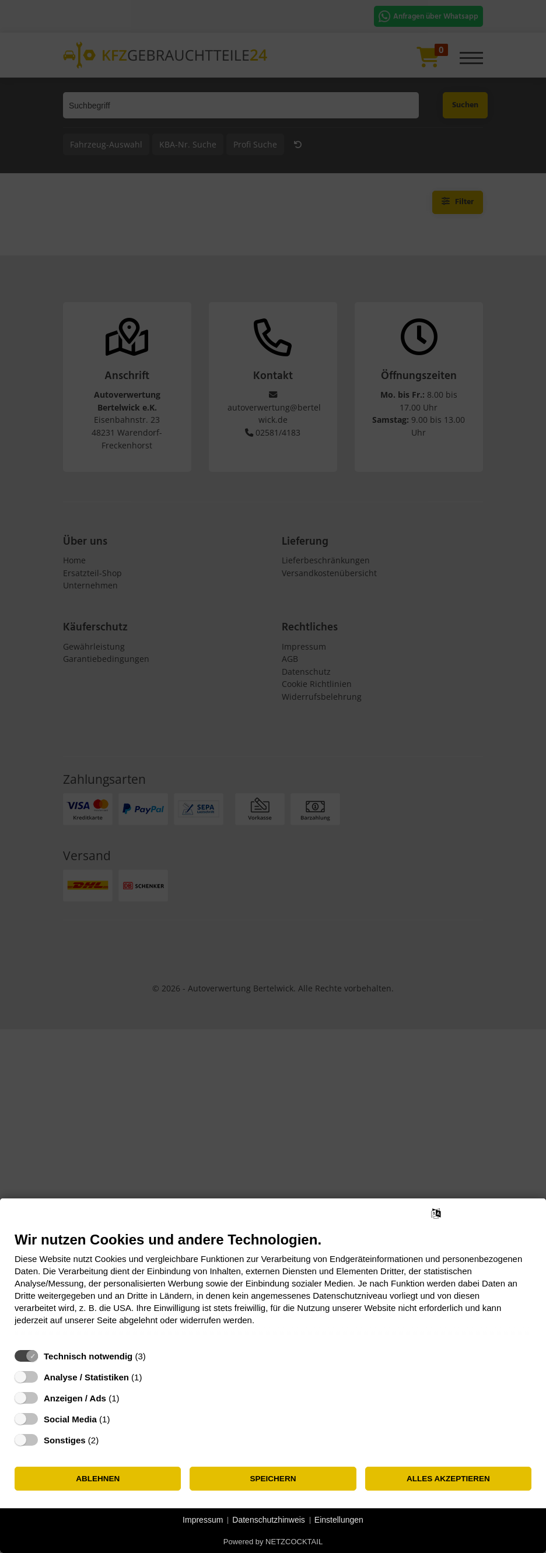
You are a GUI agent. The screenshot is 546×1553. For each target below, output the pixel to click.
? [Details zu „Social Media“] (120, 1419)
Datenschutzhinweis (268, 1519)
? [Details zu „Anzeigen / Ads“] (130, 1398)
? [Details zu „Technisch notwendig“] (156, 1356)
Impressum (203, 1519)
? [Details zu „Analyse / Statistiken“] (152, 1377)
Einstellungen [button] (338, 1519)
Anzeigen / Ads (75, 1398)
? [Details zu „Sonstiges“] (109, 1440)
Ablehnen (98, 1478)
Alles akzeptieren (448, 1478)
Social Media (70, 1419)
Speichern (273, 1478)
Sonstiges (65, 1440)
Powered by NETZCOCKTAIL (273, 1541)
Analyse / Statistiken (86, 1377)
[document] (273, 1287)
